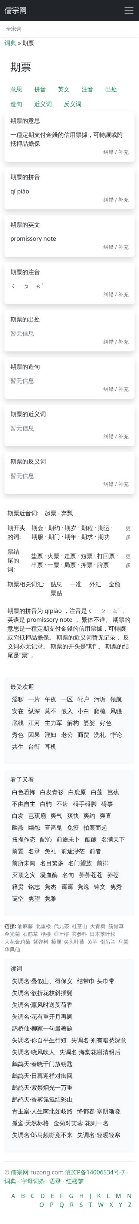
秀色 (18, 735)
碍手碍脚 (85, 804)
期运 (104, 528)
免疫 (73, 827)
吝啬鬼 (53, 827)
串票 (37, 565)
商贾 (83, 735)
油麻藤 (25, 926)
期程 (87, 528)
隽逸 (83, 887)
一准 (76, 584)
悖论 (116, 735)
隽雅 (50, 898)
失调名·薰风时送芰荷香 (42, 1005)
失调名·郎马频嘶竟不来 (42, 1135)
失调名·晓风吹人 (33, 1052)
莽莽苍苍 (91, 875)
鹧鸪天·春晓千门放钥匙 (42, 1064)
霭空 (18, 898)
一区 (67, 699)
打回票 (106, 556)
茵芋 (92, 941)
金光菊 (12, 933)
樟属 (56, 941)
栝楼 (46, 933)
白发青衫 (52, 792)
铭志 (34, 887)
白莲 (97, 792)
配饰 (46, 839)
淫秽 (18, 699)
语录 (55, 1181)
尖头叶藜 (74, 941)
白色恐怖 (24, 792)
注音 (87, 89)
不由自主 (24, 804)
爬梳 (100, 711)
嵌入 (67, 711)
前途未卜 (68, 839)
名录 (34, 851)
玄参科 (79, 933)
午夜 (50, 699)
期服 (37, 537)
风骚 (116, 711)
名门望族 (80, 863)
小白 (83, 711)
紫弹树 (41, 941)
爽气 (56, 816)
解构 (73, 723)
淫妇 (50, 735)
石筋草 (30, 933)
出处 (111, 89)
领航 (116, 699)
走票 (70, 556)
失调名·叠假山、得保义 (42, 981)
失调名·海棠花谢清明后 (89, 1052)
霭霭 (67, 887)
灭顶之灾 (24, 875)
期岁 (70, 528)
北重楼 (43, 926)
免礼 (50, 851)
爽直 (106, 816)
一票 (53, 565)
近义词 (43, 104)
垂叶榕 (61, 933)
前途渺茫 (73, 851)
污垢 (100, 699)
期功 (104, 537)
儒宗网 (15, 10)
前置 (18, 851)
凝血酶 (49, 875)
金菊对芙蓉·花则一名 (80, 1123)
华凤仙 (12, 949)
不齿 (62, 804)
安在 (18, 711)
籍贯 (18, 887)
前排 (103, 863)
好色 (106, 723)
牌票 (103, 565)
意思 (16, 89)
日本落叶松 (103, 933)
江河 (34, 723)
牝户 (83, 699)
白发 (18, 816)
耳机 (50, 746)
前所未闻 (24, 863)
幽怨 (34, 827)
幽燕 (18, 827)
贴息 (56, 584)
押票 (87, 565)
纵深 (34, 711)
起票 (50, 513)
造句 (16, 104)
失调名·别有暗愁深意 (98, 1040)
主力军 (53, 723)
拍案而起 (95, 827)
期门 (54, 537)
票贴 (56, 593)
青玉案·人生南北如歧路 (42, 1111)
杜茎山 (79, 926)
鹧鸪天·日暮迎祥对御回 (42, 1076)
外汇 (95, 584)
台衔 (34, 746)
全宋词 (13, 28)
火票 (53, 556)
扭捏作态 (24, 839)
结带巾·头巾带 (95, 981)
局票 (70, 565)
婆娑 (89, 723)
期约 (54, 528)
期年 (70, 537)
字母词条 (33, 1181)
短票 (87, 556)
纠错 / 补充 (116, 151)
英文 (64, 89)
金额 (114, 584)
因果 (34, 735)
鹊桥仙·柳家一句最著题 (42, 1028)
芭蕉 (113, 792)
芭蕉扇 (37, 816)
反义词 (73, 104)
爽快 (73, 816)
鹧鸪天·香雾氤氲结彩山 (42, 1099)
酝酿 (91, 839)
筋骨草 (116, 926)
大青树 (98, 926)
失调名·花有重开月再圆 (42, 1016)
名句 (68, 875)
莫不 (50, 711)
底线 (18, 723)
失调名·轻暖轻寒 (98, 1135)
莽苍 (113, 875)
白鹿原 (77, 792)
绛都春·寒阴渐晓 (98, 1111)
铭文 (100, 887)
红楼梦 (75, 1181)
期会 (37, 528)
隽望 (34, 898)
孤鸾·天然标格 (30, 1123)
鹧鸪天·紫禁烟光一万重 (42, 1087)
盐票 (37, 556)
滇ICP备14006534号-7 (95, 1172)
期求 (87, 537)
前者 (95, 851)
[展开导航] (129, 10)
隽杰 (50, 887)
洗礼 (100, 735)
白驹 (46, 804)
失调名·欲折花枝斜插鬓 (42, 993)
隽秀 (116, 887)
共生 (18, 746)
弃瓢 (67, 513)
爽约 (89, 816)
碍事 (107, 804)
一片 (34, 699)
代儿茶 (61, 926)
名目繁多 (52, 863)
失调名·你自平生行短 (39, 1040)
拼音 (40, 89)
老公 (67, 735)
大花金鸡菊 (17, 941)
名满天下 (113, 839)
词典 (10, 43)
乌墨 (123, 941)
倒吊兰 (108, 941)
